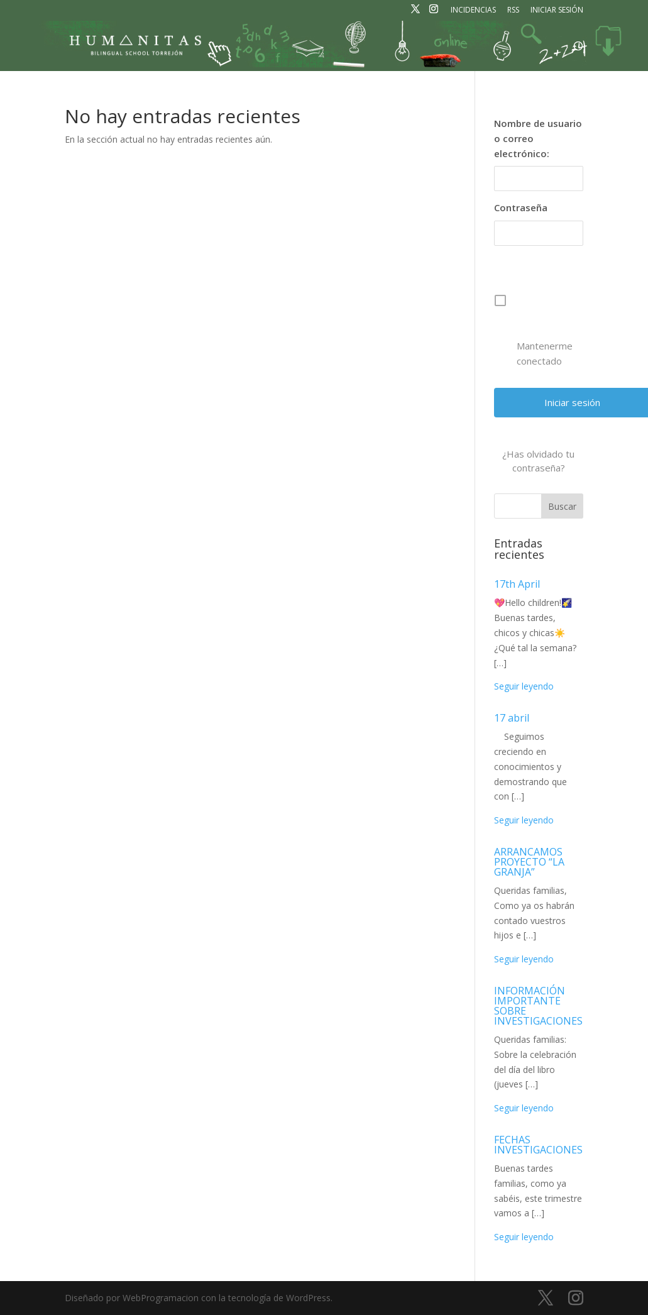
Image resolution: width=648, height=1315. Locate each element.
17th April (517, 584)
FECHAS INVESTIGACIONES (538, 1145)
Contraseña (520, 207)
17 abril (511, 718)
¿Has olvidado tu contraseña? (538, 461)
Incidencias (473, 10)
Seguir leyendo (524, 686)
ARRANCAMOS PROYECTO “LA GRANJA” (529, 862)
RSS (513, 10)
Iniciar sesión (556, 10)
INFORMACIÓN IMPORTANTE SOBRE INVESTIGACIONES (538, 1006)
